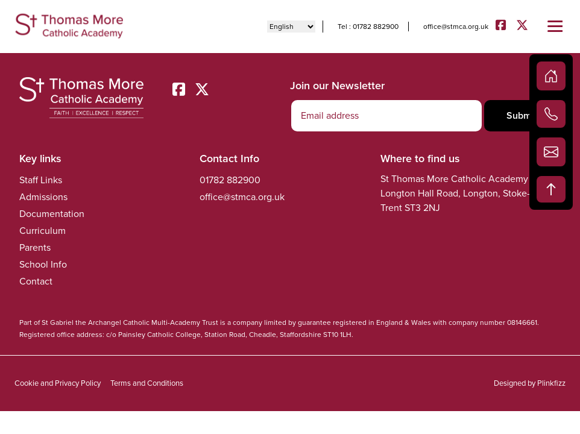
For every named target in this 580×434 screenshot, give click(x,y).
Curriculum (42, 230)
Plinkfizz (551, 383)
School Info (43, 264)
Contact (35, 281)
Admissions (43, 197)
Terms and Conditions (146, 383)
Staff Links (40, 180)
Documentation (51, 214)
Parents (35, 247)
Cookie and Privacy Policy (57, 383)
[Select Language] (291, 26)
